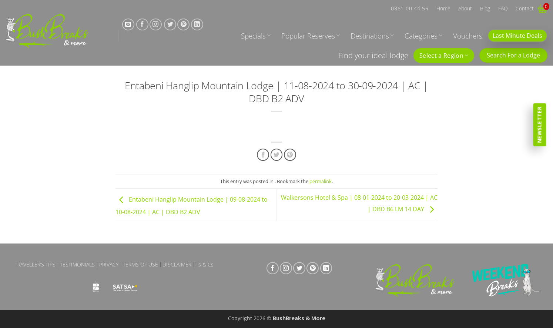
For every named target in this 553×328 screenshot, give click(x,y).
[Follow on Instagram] (156, 25)
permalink (320, 181)
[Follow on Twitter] (170, 25)
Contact (525, 8)
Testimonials (77, 264)
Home (443, 8)
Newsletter (539, 124)
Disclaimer (176, 264)
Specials (256, 36)
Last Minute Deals (517, 36)
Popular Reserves (310, 36)
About (465, 8)
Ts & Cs (205, 264)
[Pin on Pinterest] (290, 155)
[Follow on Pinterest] (183, 25)
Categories (423, 36)
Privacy (108, 264)
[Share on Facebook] (263, 155)
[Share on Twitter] (277, 155)
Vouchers (467, 36)
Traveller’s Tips (35, 264)
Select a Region (443, 56)
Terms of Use (140, 264)
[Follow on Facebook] (142, 25)
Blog (485, 8)
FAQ (503, 8)
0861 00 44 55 (409, 8)
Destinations (372, 36)
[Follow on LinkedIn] (197, 25)
